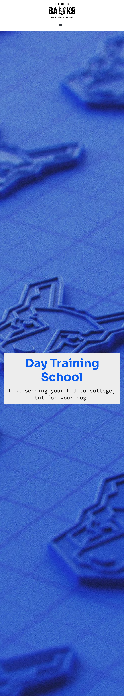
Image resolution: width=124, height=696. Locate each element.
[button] (60, 25)
